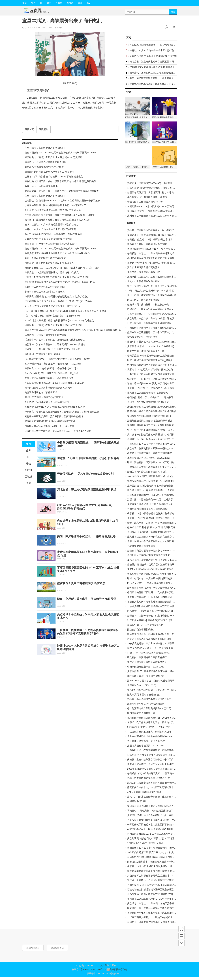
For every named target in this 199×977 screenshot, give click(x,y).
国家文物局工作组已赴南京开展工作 (145, 351)
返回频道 (43, 129)
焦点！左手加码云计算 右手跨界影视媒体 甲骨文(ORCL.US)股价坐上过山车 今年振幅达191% (73, 330)
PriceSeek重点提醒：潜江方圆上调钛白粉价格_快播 (51, 373)
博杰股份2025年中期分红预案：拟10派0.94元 (150, 481)
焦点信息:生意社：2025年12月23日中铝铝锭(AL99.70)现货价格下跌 (162, 346)
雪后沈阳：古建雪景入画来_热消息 (43, 354)
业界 (33, 3)
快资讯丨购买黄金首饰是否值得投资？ (147, 662)
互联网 (59, 3)
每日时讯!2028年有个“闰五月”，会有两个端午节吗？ (51, 368)
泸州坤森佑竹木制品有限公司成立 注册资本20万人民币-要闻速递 (160, 365)
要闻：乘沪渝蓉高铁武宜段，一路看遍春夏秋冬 (49, 378)
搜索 (173, 12)
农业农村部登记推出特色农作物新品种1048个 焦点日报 (155, 736)
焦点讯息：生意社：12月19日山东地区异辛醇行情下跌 (155, 903)
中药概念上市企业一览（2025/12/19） (147, 666)
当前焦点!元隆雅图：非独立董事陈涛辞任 (148, 508)
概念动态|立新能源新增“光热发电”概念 (44, 167)
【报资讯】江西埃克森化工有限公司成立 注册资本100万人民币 (57, 277)
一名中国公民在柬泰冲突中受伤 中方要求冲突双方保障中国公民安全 (162, 374)
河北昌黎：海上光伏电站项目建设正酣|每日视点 (49, 263)
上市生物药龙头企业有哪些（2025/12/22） (149, 457)
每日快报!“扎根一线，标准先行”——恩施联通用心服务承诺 (157, 397)
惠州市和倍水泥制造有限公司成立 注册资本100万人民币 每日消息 (161, 215)
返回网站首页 (32, 948)
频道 (80, 3)
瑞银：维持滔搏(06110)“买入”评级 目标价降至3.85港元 (155, 383)
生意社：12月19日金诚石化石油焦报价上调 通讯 (152, 866)
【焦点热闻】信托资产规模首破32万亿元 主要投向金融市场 (157, 606)
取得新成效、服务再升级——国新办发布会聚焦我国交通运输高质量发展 (62, 191)
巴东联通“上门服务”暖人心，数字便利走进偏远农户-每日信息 (158, 611)
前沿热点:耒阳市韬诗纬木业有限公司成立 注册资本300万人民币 (57, 253)
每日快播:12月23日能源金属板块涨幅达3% (149, 416)
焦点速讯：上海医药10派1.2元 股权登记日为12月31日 (52, 349)
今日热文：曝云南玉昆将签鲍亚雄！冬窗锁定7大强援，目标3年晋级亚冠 (62, 411)
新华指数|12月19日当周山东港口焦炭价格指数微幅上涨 (155, 857)
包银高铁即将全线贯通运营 (141, 546)
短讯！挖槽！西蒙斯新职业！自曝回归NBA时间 (151, 295)
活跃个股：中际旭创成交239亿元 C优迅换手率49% (153, 499)
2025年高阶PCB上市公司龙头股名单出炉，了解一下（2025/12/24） (60, 301)
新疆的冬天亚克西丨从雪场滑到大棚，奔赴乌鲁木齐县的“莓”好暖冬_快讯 (62, 267)
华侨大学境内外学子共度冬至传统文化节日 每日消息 (154, 541)
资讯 (89, 3)
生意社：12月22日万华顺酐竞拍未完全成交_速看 (152, 536)
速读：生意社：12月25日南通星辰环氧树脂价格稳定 (51, 224)
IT (41, 3)
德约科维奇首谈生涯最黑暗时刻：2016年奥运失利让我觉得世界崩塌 (162, 717)
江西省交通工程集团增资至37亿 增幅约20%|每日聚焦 (154, 894)
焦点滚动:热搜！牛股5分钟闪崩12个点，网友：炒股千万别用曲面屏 (162, 815)
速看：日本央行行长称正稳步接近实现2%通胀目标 (51, 243)
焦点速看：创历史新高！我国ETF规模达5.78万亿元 (153, 448)
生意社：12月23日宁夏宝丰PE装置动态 (147, 392)
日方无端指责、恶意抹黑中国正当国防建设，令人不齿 (155, 323)
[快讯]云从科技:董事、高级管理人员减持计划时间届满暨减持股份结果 (163, 861)
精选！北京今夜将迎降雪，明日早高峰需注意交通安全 (155, 522)
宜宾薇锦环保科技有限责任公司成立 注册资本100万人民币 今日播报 (60, 215)
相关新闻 (27, 143)
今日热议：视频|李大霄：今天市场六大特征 (47, 402)
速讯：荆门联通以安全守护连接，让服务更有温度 (152, 796)
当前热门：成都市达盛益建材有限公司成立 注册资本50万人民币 (57, 219)
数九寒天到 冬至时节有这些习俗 (143, 694)
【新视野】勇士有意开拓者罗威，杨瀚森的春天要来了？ (156, 750)
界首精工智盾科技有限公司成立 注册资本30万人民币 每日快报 (159, 453)
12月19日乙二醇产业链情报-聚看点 (145, 843)
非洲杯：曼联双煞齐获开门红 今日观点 (45, 291)
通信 (49, 3)
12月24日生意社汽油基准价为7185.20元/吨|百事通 (153, 290)
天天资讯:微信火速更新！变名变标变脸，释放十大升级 (53, 306)
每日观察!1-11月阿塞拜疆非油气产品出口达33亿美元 (52, 272)
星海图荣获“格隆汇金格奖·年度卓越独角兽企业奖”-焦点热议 (157, 485)
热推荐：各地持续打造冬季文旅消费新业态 (149, 699)
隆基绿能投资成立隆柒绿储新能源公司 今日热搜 (152, 411)
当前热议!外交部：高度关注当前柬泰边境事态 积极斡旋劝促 (158, 885)
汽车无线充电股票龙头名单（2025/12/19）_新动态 (153, 778)
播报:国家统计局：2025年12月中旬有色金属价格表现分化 (157, 248)
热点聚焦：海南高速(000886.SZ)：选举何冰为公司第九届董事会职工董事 (62, 200)
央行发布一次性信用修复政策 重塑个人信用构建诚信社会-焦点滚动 (161, 434)
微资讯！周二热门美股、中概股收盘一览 (148, 304)
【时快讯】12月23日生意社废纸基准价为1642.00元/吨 (155, 443)
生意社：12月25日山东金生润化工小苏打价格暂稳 (50, 229)
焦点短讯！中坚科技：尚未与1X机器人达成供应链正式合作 (157, 318)
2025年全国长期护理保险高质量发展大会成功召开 (153, 476)
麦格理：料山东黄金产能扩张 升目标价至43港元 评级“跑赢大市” (160, 560)
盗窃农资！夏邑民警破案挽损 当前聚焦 (81, 583)
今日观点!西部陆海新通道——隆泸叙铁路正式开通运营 (53, 210)
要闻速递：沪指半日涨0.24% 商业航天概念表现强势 (154, 235)
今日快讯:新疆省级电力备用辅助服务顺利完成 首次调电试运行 (56, 296)
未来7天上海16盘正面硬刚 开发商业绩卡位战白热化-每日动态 (158, 569)
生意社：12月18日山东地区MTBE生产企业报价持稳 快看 (156, 898)
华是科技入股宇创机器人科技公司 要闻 (45, 287)
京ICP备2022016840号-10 (93, 969)
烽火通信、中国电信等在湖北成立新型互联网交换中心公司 (157, 378)
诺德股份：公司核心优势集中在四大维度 (45, 162)
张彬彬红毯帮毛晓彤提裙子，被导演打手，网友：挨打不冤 (157, 690)
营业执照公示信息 (116, 969)
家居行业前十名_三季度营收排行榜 (145, 625)
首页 (181, 929)
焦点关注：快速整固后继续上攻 (143, 272)
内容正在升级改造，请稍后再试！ (42, 392)
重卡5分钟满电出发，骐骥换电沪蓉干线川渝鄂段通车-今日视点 (159, 262)
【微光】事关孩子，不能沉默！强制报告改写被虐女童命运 (55, 339)
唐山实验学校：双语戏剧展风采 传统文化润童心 (152, 406)
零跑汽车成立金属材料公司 (141, 713)
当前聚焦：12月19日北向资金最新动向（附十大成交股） (156, 847)
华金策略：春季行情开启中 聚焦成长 (146, 676)
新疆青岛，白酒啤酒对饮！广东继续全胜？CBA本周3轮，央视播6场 (162, 615)
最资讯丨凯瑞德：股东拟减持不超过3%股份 (149, 638)
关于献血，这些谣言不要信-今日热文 (146, 741)
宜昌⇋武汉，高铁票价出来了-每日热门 (45, 147)
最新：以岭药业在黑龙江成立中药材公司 (45, 258)
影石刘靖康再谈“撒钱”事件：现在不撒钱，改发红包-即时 (54, 234)
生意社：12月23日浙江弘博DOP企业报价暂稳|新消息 (154, 388)
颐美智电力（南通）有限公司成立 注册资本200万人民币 (53, 157)
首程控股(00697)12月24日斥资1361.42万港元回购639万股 (55, 406)
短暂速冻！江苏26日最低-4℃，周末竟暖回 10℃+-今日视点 (55, 344)
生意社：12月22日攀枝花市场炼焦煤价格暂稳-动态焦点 (155, 513)
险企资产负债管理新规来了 (141, 629)
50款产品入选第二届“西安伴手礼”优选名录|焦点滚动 (154, 852)
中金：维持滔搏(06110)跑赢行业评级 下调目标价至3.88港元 (158, 430)
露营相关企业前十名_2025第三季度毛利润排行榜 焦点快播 (157, 787)
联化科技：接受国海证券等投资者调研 (147, 657)
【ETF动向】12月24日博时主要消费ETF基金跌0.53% (52, 315)
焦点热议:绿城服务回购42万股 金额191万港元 (150, 838)
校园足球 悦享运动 (136, 801)
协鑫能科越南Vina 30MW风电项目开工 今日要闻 (49, 171)
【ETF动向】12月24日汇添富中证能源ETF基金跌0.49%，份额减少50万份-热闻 (65, 311)
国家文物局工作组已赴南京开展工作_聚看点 (150, 360)
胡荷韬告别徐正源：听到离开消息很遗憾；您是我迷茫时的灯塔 (159, 634)
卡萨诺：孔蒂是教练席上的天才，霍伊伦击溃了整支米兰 (156, 722)
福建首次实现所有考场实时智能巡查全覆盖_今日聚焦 (154, 601)
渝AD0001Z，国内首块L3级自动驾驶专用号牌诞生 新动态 (157, 680)
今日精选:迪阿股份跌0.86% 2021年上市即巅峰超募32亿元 (54, 382)
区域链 (70, 3)
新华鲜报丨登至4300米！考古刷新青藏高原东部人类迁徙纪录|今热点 (162, 587)
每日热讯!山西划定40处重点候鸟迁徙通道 (148, 555)
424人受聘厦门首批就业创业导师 (144, 792)
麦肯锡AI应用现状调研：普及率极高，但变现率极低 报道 (54, 416)
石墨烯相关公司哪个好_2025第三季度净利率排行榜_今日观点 (159, 495)
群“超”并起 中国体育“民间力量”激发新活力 (148, 652)
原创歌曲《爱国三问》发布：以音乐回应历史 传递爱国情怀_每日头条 (60, 181)
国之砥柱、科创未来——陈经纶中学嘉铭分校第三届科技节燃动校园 (162, 908)
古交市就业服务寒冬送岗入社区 (143, 281)
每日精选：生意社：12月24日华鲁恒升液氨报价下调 (154, 253)
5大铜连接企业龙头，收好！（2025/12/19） (150, 727)
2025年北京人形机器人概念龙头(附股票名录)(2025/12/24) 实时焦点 (59, 320)
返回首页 (29, 129)
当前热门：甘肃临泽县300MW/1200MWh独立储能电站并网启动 (160, 341)
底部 (181, 943)
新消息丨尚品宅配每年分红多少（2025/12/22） (151, 550)
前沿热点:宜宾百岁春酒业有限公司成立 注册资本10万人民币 (158, 755)
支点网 (103, 965)
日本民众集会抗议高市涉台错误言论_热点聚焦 (48, 387)
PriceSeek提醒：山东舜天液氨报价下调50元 (150, 583)
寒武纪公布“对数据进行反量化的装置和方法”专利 (50, 421)
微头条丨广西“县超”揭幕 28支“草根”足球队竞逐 (151, 527)
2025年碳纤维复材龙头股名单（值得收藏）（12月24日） (54, 363)
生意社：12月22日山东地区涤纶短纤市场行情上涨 (153, 518)
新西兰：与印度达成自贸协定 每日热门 (147, 471)
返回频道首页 (57, 948)
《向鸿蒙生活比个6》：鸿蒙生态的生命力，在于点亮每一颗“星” (57, 358)
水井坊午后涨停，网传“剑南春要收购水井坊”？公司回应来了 (55, 205)
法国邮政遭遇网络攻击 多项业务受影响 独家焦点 (152, 420)
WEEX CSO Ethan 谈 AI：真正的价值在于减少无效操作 (156, 648)
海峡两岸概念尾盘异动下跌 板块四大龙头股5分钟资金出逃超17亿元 (162, 871)
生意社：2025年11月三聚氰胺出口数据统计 (149, 597)
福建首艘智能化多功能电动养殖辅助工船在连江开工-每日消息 (159, 912)
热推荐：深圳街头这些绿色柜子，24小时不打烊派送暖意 (54, 176)
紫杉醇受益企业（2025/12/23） (143, 337)
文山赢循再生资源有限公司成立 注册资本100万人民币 (155, 875)
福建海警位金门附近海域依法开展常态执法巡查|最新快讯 (156, 889)
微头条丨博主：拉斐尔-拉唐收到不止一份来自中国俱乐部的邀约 (160, 490)
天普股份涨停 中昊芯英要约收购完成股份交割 (48, 239)
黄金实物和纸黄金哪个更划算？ (143, 267)
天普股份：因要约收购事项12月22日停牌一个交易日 (154, 820)
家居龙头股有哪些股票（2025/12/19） (147, 745)
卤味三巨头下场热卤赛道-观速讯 (41, 186)
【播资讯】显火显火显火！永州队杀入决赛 (149, 731)
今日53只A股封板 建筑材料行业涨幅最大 (148, 402)
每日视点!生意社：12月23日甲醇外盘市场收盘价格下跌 (155, 211)
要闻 (24, 3)
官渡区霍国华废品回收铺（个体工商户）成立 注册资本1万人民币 (58, 430)
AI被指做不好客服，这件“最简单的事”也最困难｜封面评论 (157, 829)
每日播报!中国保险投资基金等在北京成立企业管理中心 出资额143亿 (60, 282)
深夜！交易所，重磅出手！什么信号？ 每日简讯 (86, 598)
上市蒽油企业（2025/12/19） (142, 685)
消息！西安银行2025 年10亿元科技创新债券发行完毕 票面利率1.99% (60, 152)
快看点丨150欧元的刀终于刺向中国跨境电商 (150, 369)
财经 (45, 12)
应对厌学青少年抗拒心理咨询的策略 (145, 703)
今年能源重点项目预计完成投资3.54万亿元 (149, 708)
